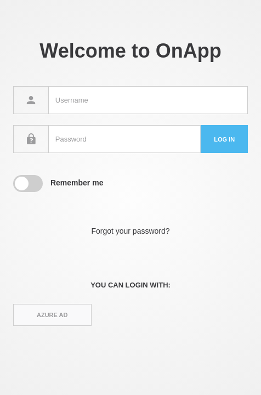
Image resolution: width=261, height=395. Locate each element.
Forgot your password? (130, 231)
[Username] (148, 100)
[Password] (124, 139)
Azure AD (52, 315)
